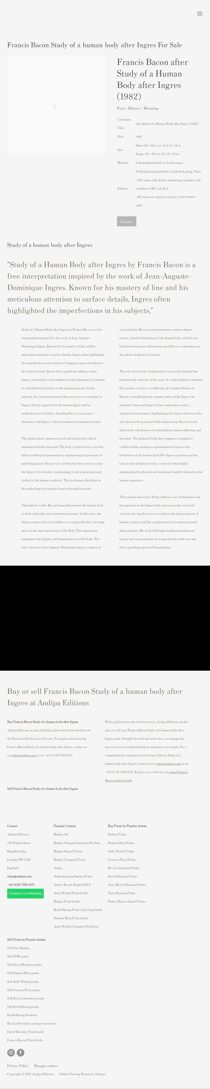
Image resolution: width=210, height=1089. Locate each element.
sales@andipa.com (24, 755)
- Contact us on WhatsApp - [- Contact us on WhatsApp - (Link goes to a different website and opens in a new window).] (25, 893)
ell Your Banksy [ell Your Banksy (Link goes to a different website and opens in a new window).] (19, 948)
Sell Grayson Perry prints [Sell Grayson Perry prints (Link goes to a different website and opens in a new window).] (23, 990)
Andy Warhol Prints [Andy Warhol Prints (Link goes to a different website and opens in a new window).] (121, 851)
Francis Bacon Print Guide (25, 1040)
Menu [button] (199, 13)
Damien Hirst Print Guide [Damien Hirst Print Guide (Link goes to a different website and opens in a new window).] (71, 918)
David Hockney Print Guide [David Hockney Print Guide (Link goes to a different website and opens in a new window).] (25, 1032)
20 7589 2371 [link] (26, 884)
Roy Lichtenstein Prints (123, 868)
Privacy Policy (17, 1065)
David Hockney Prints (122, 876)
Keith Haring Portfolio (22, 1015)
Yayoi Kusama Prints (121, 893)
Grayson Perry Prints (122, 859)
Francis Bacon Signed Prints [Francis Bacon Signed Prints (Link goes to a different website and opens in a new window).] (126, 901)
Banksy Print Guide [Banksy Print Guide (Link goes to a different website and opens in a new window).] (67, 901)
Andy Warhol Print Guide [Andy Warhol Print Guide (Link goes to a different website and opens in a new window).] (71, 893)
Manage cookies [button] (46, 1065)
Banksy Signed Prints (68, 851)
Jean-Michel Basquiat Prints (127, 884)
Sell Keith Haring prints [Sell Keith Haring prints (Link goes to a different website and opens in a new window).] (23, 1006)
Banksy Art (61, 834)
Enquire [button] (127, 221)
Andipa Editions (24, 14)
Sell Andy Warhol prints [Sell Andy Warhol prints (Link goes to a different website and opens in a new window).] (23, 981)
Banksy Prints (117, 834)
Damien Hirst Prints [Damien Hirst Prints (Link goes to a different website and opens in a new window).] (121, 843)
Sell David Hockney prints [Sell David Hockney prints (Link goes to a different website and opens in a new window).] (24, 964)
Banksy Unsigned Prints (70, 859)
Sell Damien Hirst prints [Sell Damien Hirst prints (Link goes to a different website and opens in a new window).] (23, 973)
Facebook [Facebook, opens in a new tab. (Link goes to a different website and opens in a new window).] (20, 1053)
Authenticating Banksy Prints (73, 876)
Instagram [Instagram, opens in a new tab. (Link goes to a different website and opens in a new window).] (11, 1053)
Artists (58, 868)
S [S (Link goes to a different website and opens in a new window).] (8, 948)
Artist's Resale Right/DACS (72, 884)
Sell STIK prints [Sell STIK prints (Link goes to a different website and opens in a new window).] (18, 956)
